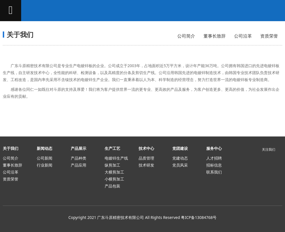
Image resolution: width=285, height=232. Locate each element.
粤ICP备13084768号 (199, 217)
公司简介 (186, 36)
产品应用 (78, 165)
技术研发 (146, 165)
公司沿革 (243, 36)
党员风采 (180, 165)
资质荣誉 (269, 36)
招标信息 (214, 165)
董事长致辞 (214, 36)
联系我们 (214, 172)
